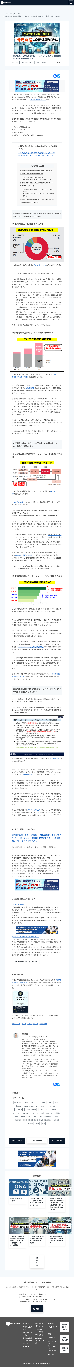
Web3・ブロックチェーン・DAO (34, 1106)
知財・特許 (38, 1120)
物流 (30, 1120)
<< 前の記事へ (17, 1140)
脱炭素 (44, 62)
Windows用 (16, 1024)
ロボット (35, 1113)
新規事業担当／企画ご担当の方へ (27, 1340)
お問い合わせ (65, 1349)
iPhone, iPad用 (32, 1024)
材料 (38, 62)
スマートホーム (44, 1110)
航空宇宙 (30, 1124)
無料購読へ (37, 1309)
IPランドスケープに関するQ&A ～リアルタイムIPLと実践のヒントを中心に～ (36, 1201)
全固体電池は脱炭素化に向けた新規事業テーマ (37, 179)
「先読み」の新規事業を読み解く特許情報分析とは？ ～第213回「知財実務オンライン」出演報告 (17, 1240)
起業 (37, 1124)
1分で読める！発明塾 (39, 1330)
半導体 (58, 1113)
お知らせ (26, 1346)
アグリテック (51, 1106)
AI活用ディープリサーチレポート (40, 1340)
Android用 (43, 1024)
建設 (35, 1117)
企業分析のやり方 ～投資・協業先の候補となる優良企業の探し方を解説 (37, 1239)
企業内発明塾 (54, 758)
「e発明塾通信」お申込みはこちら (26, 962)
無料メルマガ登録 (65, 1338)
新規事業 (17, 1120)
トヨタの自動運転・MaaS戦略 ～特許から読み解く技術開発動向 (56, 1239)
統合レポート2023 (40, 265)
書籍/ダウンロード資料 (65, 1326)
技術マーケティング (28, 62)
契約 (16, 1117)
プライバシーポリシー (52, 1343)
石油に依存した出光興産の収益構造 (33, 177)
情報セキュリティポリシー (52, 1347)
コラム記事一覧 (37, 1140)
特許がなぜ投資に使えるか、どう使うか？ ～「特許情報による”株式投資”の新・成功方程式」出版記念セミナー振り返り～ (57, 1203)
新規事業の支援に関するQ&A (17, 1199)
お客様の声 (51, 1337)
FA (50, 1103)
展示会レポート (25, 1117)
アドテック (18, 1110)
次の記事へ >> (57, 1140)
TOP (2, 13)
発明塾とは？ (52, 1327)
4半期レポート (28, 1103)
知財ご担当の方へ (27, 1328)
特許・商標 (51, 1355)
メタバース (16, 1113)
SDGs (19, 1106)
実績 (49, 1334)
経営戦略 (48, 1120)
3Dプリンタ (17, 1103)
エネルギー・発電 (30, 1110)
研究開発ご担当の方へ (27, 1333)
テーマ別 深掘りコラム (14, 13)
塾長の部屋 (39, 1335)
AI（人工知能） (41, 1103)
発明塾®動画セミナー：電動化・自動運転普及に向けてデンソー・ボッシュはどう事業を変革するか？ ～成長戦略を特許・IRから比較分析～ (36, 838)
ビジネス (54, 1110)
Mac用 (24, 1024)
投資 (56, 1117)
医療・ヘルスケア (46, 1113)
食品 (43, 1124)
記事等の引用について (52, 1351)
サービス (26, 1323)
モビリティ (15, 62)
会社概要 (51, 1323)
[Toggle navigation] (71, 2)
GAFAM (56, 1103)
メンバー (51, 1330)
